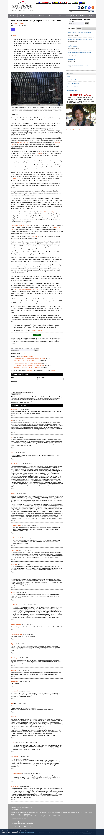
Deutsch (46, 4)
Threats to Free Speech (72, 90)
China (22, 353)
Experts (31, 15)
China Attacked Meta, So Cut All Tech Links (26, 361)
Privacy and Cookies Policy (28, 832)
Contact (91, 15)
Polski (73, 4)
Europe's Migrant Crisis (73, 83)
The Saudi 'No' (71, 59)
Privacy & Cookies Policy (26, 826)
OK (87, 832)
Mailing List (70, 15)
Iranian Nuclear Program (73, 79)
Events (22, 15)
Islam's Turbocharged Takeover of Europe (78, 65)
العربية (37, 4)
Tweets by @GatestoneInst (73, 130)
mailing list (54, 370)
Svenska (83, 4)
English (53, 4)
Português (76, 4)
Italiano (66, 4)
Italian (14, 35)
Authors (41, 15)
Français (59, 4)
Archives (60, 15)
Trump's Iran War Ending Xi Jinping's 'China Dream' (29, 365)
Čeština (40, 4)
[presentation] (71, 28)
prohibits (34, 236)
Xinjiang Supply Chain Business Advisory (26, 289)
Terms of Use (14, 826)
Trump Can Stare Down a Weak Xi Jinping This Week (29, 358)
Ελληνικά (49, 4)
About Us (13, 15)
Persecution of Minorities (73, 86)
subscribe (29, 370)
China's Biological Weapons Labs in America (27, 367)
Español (56, 4)
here (24, 303)
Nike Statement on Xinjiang (48, 212)
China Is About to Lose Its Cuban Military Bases (28, 363)
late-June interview (22, 142)
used (43, 118)
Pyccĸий (80, 4)
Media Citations (80, 15)
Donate (51, 15)
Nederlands (70, 4)
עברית (63, 4)
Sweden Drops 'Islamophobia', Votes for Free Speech (80, 39)
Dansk (43, 4)
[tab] (71, 28)
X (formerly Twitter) (36, 330)
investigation (20, 225)
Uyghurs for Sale (16, 178)
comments (40, 153)
